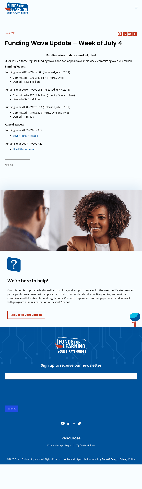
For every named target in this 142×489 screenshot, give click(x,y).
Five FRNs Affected (24, 149)
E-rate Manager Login (59, 446)
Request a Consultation (26, 316)
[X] (125, 34)
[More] (134, 34)
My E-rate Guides (85, 446)
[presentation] (30, 396)
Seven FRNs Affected (25, 136)
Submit (12, 409)
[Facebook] (120, 34)
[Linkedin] (130, 34)
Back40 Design (110, 459)
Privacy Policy (127, 459)
